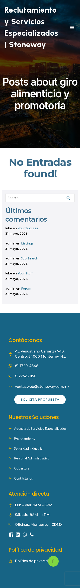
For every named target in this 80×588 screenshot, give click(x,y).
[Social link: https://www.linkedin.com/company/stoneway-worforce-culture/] (18, 534)
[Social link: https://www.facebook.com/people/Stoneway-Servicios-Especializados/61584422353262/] (12, 534)
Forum (26, 288)
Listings (27, 243)
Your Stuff (25, 273)
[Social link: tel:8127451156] (32, 534)
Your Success (28, 228)
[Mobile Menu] (72, 27)
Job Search (29, 258)
